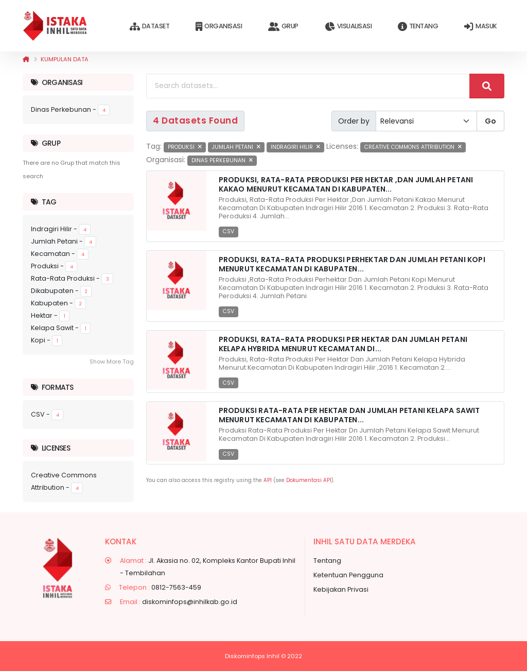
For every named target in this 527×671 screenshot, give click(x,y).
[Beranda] (26, 59)
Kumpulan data (65, 59)
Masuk (480, 26)
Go (490, 121)
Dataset (149, 26)
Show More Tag (112, 361)
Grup (283, 26)
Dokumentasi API (308, 480)
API (268, 480)
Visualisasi (348, 26)
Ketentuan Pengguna (348, 575)
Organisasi (219, 26)
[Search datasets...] (308, 86)
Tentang (418, 26)
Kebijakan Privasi (340, 589)
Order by (354, 121)
